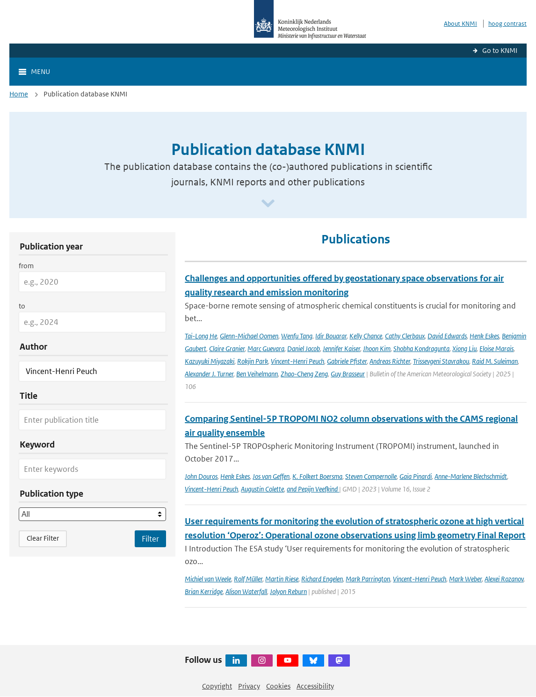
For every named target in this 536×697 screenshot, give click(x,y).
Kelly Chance (365, 335)
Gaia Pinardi (415, 476)
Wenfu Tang (296, 335)
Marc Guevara (265, 348)
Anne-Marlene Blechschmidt (471, 476)
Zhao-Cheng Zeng (304, 373)
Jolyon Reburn (288, 591)
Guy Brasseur (348, 373)
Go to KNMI (499, 50)
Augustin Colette (262, 488)
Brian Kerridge (204, 591)
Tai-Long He (201, 335)
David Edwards (447, 335)
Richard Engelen (322, 578)
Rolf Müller (248, 578)
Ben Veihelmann (257, 373)
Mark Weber (465, 578)
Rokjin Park (252, 361)
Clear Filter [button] (43, 538)
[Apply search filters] (150, 538)
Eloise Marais (496, 348)
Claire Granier (227, 348)
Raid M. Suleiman (495, 361)
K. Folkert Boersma (317, 476)
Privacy (249, 686)
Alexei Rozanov (504, 578)
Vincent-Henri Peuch (297, 361)
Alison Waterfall (246, 591)
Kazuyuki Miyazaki (209, 361)
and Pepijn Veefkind (313, 488)
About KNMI (460, 24)
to (22, 305)
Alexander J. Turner (209, 373)
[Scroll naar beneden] (268, 204)
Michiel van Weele (208, 578)
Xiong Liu (464, 348)
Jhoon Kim (377, 348)
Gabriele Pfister (347, 361)
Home (18, 93)
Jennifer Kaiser (341, 348)
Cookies (278, 686)
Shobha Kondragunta (421, 348)
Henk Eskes (484, 335)
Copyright (217, 686)
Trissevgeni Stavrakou (441, 361)
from (26, 265)
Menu (40, 71)
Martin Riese (281, 578)
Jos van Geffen (271, 476)
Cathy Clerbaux (405, 335)
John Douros (201, 476)
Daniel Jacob (303, 348)
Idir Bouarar (331, 335)
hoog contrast (507, 24)
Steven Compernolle (371, 476)
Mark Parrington (368, 578)
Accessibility (315, 686)
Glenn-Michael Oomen (249, 335)
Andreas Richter (389, 361)
